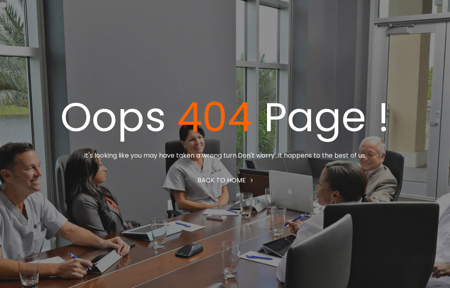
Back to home (225, 180)
